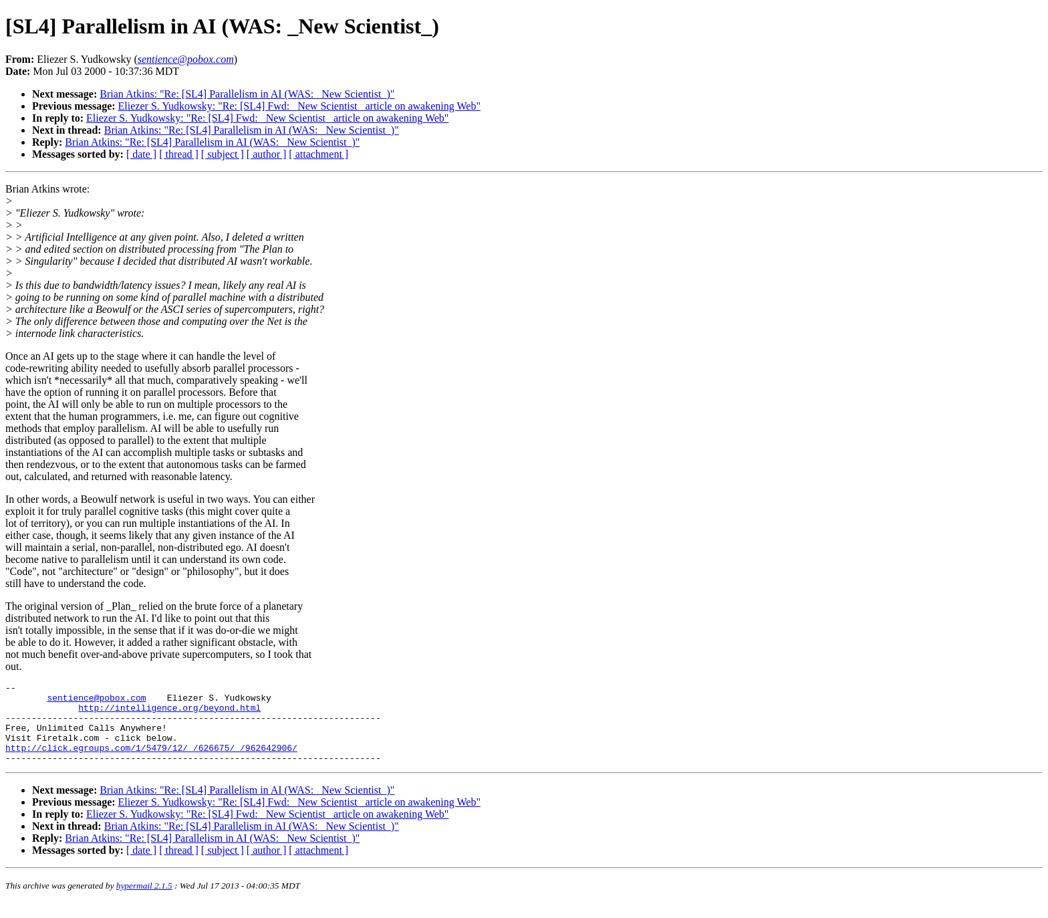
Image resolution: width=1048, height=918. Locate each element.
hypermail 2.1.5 (144, 902)
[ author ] (267, 154)
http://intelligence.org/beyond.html (169, 713)
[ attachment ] (318, 154)
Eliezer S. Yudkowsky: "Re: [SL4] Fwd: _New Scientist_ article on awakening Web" (299, 106)
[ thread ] (179, 154)
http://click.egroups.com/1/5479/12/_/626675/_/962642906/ (151, 762)
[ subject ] (222, 154)
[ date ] (141, 154)
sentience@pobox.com (96, 701)
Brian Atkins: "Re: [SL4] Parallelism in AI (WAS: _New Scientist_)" (247, 94)
